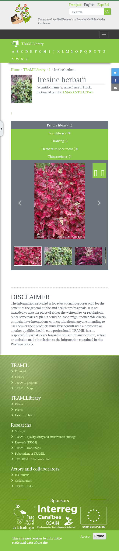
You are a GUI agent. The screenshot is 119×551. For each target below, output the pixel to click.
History (19, 377)
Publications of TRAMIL (30, 453)
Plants (19, 409)
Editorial (20, 371)
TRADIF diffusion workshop (32, 459)
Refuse (99, 536)
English (89, 4)
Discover (20, 404)
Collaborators (23, 480)
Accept (85, 536)
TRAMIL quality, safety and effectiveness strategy (45, 436)
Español (103, 4)
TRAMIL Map (24, 388)
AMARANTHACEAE (77, 91)
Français (75, 4)
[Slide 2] (58, 256)
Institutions (22, 475)
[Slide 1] (28, 256)
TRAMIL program (26, 382)
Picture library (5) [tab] (59, 124)
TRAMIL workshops (27, 448)
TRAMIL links (24, 486)
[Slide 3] (88, 256)
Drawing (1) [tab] (59, 140)
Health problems (25, 415)
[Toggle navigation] (103, 34)
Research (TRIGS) (26, 442)
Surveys (20, 431)
